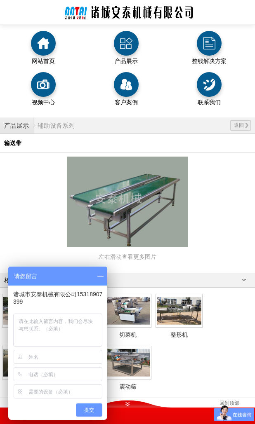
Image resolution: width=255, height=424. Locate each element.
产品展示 (16, 125)
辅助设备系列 (56, 125)
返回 (241, 125)
